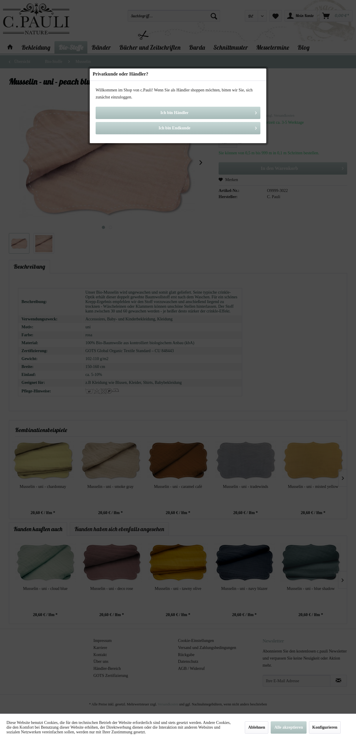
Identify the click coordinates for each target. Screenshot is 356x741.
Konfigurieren (324, 727)
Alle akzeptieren (288, 727)
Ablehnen (256, 727)
